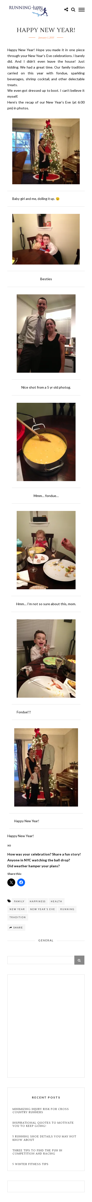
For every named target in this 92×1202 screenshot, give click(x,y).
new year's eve (42, 909)
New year (17, 909)
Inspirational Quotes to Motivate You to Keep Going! (43, 1124)
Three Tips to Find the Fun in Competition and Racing (37, 1152)
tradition (18, 917)
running (67, 909)
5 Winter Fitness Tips (31, 1164)
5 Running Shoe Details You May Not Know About (44, 1138)
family (19, 901)
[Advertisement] (46, 1027)
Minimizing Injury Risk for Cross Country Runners (41, 1111)
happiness (38, 901)
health (56, 901)
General (46, 940)
